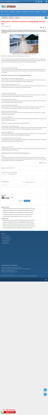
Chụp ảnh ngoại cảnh (6, 369)
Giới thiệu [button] (12, 11)
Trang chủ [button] (6, 11)
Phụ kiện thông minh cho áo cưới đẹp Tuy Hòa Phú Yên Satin (14, 349)
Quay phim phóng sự (6, 373)
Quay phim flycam (5, 375)
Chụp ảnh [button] (18, 12)
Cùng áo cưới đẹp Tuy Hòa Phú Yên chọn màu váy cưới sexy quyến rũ (16, 342)
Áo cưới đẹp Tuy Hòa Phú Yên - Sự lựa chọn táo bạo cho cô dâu (15, 347)
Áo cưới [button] (31, 11)
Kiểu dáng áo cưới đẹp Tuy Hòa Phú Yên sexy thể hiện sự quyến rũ (16, 344)
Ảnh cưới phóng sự (5, 370)
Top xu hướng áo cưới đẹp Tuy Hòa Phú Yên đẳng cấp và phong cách (16, 353)
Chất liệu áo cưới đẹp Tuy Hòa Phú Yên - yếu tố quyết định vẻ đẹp (15, 355)
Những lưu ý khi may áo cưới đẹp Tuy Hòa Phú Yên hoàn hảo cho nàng (16, 359)
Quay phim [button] (25, 12)
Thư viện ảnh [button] (38, 12)
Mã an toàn (4, 328)
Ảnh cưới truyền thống (6, 372)
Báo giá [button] (44, 11)
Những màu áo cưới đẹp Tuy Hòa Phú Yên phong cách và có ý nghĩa (16, 357)
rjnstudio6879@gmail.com (13, 1)
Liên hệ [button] (7, 14)
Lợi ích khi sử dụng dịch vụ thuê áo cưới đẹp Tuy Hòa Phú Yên (15, 361)
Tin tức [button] (3, 15)
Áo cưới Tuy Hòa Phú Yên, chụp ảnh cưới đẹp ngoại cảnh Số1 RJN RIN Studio (23, 409)
